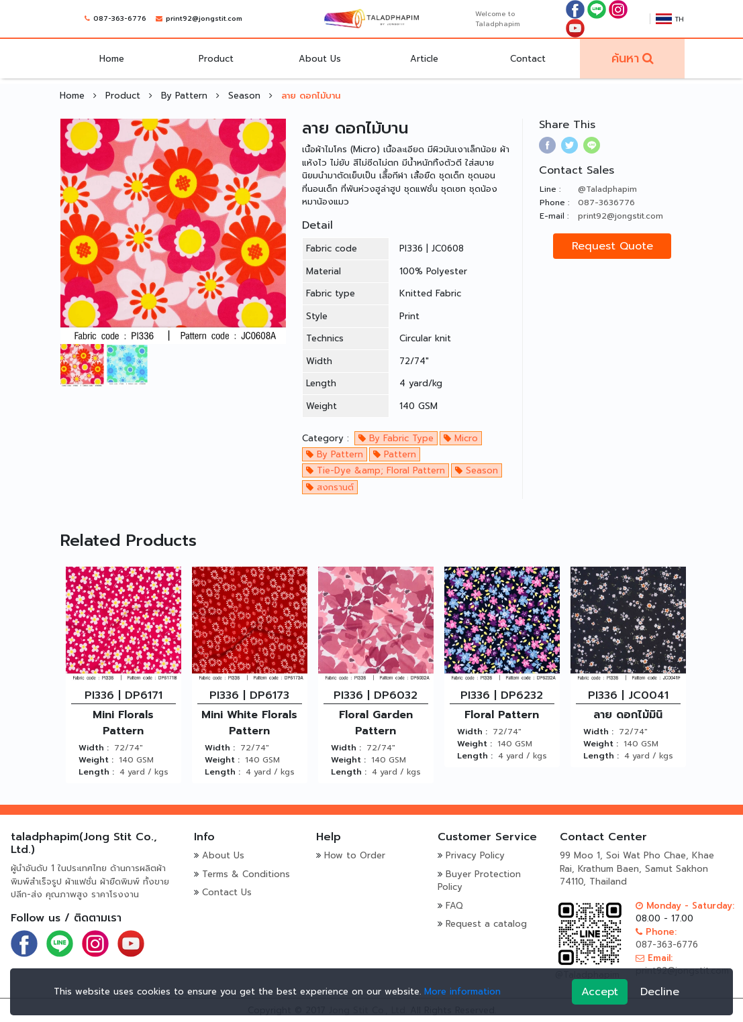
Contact (528, 58)
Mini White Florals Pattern (249, 723)
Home (112, 58)
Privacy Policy (475, 855)
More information (462, 991)
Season (246, 95)
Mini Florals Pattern (123, 723)
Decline (659, 992)
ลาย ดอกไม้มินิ (627, 715)
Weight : (96, 760)
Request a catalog (486, 923)
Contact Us (227, 892)
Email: (654, 958)
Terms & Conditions (246, 874)
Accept (599, 992)
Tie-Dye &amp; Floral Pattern (375, 470)
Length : (96, 772)
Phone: (656, 931)
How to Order (354, 855)
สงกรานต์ (330, 487)
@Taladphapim (607, 189)
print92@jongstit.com (204, 19)
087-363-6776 (119, 19)
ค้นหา (625, 58)
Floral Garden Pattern (376, 723)
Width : (94, 748)
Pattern (394, 454)
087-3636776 (606, 202)
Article (424, 58)
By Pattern (186, 95)
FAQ (454, 905)
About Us (320, 58)
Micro (461, 438)
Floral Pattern (501, 715)
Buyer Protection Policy (479, 881)
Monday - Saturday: (685, 905)
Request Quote (612, 246)
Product (216, 58)
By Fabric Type (396, 438)
